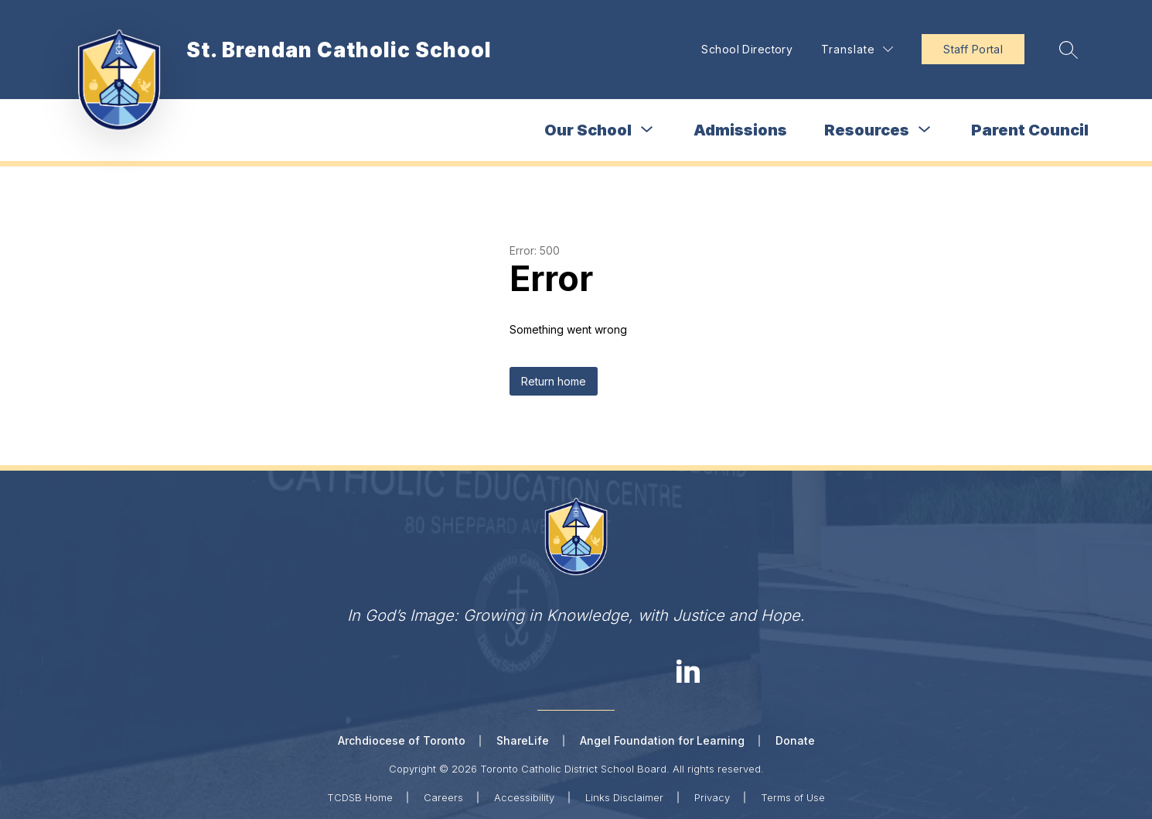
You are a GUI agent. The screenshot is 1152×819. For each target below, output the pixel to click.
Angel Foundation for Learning (662, 740)
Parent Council (1030, 130)
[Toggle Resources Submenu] (924, 129)
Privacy (712, 797)
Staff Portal (973, 49)
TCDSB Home (360, 797)
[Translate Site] (857, 49)
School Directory (746, 49)
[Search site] (1068, 49)
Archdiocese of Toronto (401, 740)
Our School (588, 130)
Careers (443, 797)
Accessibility (524, 797)
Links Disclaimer (624, 797)
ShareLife (522, 740)
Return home (553, 381)
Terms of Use (793, 797)
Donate (795, 740)
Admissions (740, 130)
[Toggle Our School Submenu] (647, 129)
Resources (866, 130)
